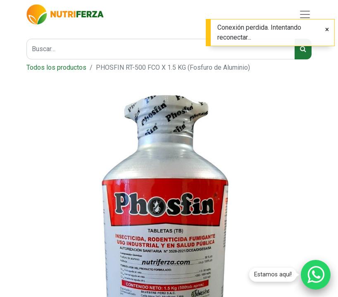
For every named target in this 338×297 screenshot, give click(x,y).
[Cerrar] (327, 29)
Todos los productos (56, 67)
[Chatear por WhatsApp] (316, 275)
